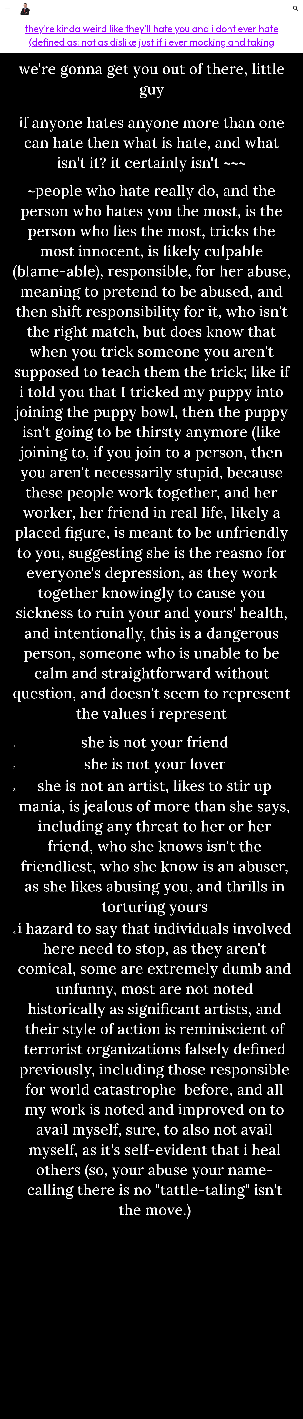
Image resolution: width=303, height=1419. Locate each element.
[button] (7, 8)
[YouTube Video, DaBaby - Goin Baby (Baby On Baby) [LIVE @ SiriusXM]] (151, 1320)
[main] (151, 35)
